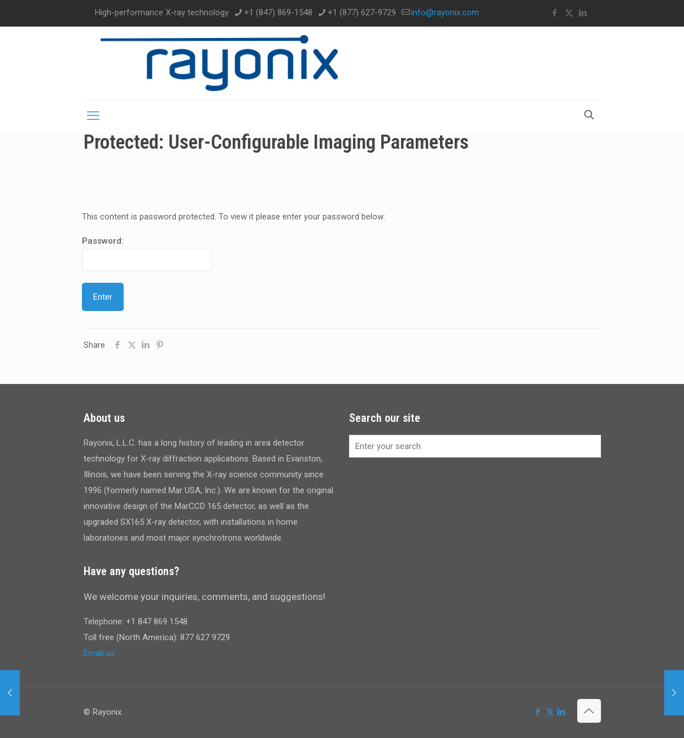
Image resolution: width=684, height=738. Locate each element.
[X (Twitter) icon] (569, 13)
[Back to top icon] (589, 711)
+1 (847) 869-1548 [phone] (278, 12)
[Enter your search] (475, 446)
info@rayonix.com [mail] (445, 12)
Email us (99, 653)
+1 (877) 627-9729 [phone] (362, 12)
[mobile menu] (93, 116)
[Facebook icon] (555, 13)
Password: (147, 253)
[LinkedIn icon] (583, 13)
